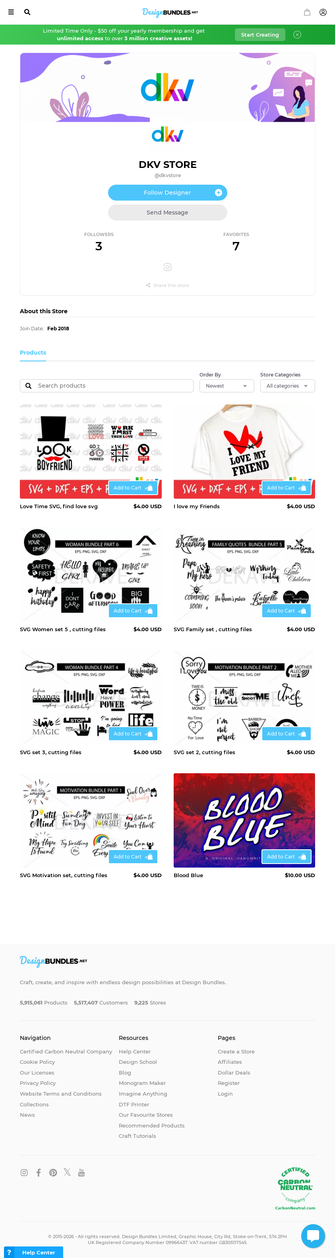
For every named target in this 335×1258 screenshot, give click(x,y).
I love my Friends (197, 506)
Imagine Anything (143, 1093)
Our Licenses (37, 1072)
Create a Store (236, 1051)
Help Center (135, 1051)
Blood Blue (188, 875)
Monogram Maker (142, 1083)
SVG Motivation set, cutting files (63, 875)
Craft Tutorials (137, 1136)
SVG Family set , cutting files (213, 629)
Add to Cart (127, 488)
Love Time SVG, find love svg (59, 506)
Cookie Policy (37, 1062)
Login (225, 1093)
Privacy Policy (38, 1083)
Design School (138, 1062)
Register (229, 1083)
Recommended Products (152, 1125)
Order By (210, 375)
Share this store (167, 285)
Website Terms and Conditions (61, 1093)
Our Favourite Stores (146, 1115)
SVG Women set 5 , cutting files (63, 629)
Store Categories (280, 375)
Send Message (167, 212)
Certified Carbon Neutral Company (66, 1051)
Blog (125, 1072)
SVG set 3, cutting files (50, 752)
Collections (34, 1104)
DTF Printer (134, 1104)
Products (33, 352)
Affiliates (230, 1062)
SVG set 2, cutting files (204, 752)
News (27, 1115)
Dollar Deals (234, 1072)
